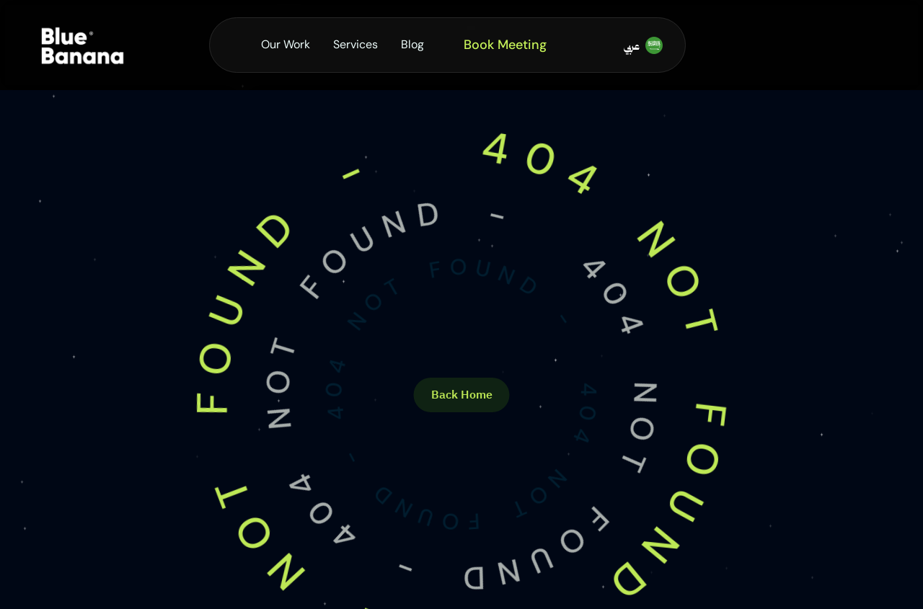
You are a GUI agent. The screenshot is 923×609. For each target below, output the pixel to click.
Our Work (285, 44)
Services (355, 44)
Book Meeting (505, 44)
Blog (412, 44)
